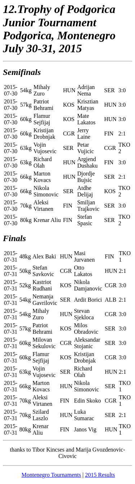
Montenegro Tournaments (51, 475)
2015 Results (100, 475)
